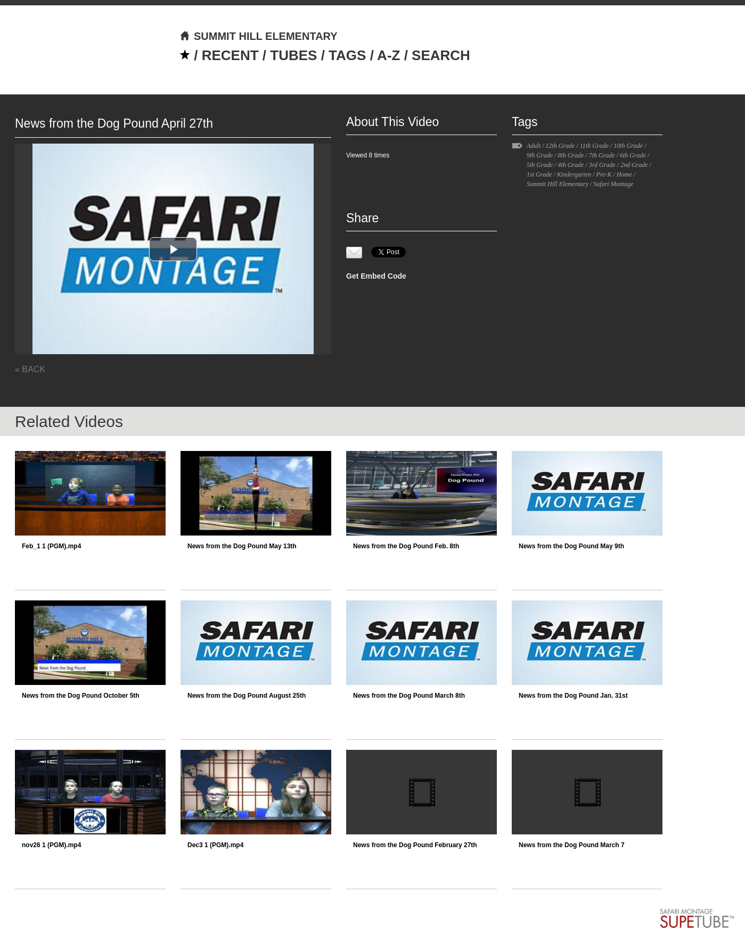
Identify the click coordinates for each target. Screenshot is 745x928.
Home (624, 174)
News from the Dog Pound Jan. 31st (573, 695)
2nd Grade (634, 165)
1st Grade (539, 174)
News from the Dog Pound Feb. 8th (406, 546)
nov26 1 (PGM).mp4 (51, 845)
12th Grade (560, 145)
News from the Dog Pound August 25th (246, 695)
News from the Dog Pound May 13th (242, 546)
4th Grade (571, 165)
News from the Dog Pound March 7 (572, 845)
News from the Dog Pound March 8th (409, 695)
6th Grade (633, 155)
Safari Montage (613, 184)
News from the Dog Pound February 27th (415, 845)
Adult (534, 145)
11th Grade (594, 145)
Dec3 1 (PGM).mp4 (215, 845)
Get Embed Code (376, 276)
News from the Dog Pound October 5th (81, 695)
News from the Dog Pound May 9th (571, 546)
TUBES (293, 55)
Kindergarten (574, 174)
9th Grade (540, 155)
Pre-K (604, 174)
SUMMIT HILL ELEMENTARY (258, 36)
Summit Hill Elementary (557, 184)
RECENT (230, 55)
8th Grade (571, 155)
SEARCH (441, 55)
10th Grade (628, 145)
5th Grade (540, 165)
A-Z (388, 55)
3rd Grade (602, 165)
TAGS (347, 55)
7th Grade (602, 155)
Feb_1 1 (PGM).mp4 (51, 546)
